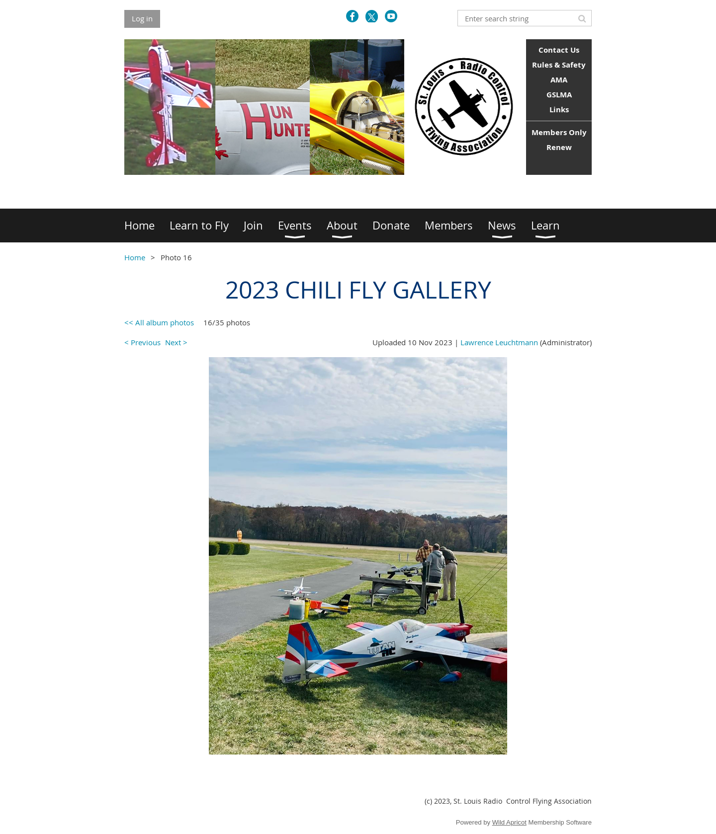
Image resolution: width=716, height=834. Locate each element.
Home (134, 257)
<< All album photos (159, 322)
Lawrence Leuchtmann (499, 342)
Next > (176, 342)
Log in (142, 18)
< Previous (142, 342)
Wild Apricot (509, 822)
